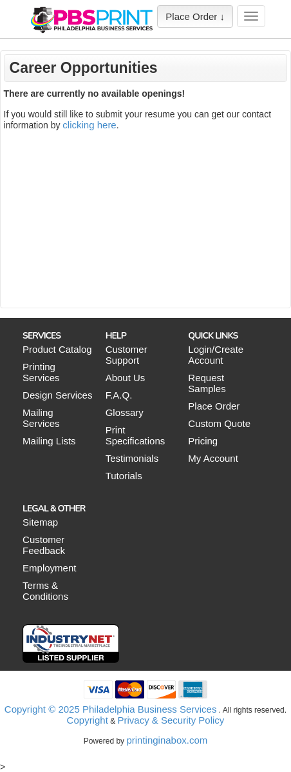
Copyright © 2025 (43, 709)
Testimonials (132, 458)
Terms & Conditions (45, 591)
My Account (213, 458)
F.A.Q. (119, 395)
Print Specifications (135, 435)
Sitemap (40, 522)
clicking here (89, 124)
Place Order (213, 406)
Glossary (125, 412)
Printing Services (41, 372)
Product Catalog (57, 349)
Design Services (57, 395)
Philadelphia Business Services (149, 709)
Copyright (87, 720)
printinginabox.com (166, 740)
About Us (126, 377)
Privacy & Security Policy (170, 720)
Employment (49, 567)
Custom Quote (219, 423)
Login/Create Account (215, 355)
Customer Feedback (44, 545)
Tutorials (124, 475)
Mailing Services (41, 418)
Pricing (203, 440)
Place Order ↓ (195, 16)
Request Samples (206, 383)
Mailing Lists (49, 440)
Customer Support (126, 355)
